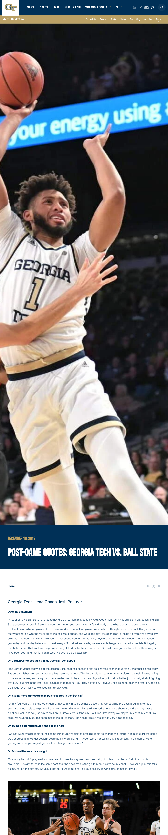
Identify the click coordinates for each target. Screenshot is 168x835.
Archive (148, 21)
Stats (113, 21)
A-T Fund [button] (80, 8)
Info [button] (120, 8)
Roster (103, 21)
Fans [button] (58, 8)
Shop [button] (70, 8)
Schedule (91, 21)
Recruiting (135, 21)
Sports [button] (30, 8)
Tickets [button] (45, 8)
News (123, 21)
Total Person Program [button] (99, 8)
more (158, 21)
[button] (162, 8)
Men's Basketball (13, 21)
